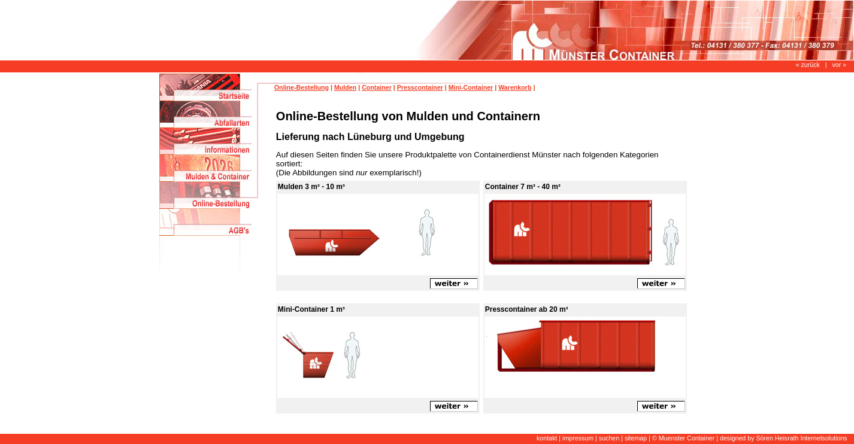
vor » (839, 64)
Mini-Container (471, 87)
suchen (609, 438)
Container (377, 87)
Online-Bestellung (301, 87)
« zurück (808, 64)
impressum (577, 438)
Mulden (345, 87)
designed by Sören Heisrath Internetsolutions (783, 438)
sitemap (636, 438)
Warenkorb (514, 87)
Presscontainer (420, 87)
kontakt (547, 438)
